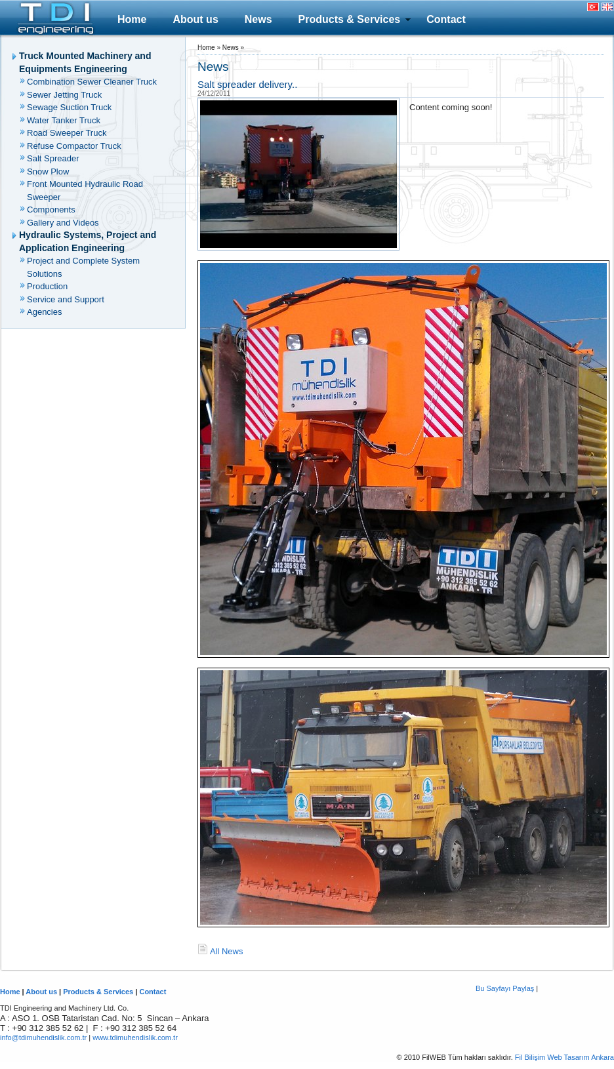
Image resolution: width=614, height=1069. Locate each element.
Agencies (44, 312)
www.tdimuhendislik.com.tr (135, 1037)
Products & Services (349, 19)
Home (131, 19)
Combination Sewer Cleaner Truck (92, 82)
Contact (446, 19)
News (258, 19)
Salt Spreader (53, 158)
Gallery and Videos (63, 223)
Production (47, 286)
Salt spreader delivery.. (247, 84)
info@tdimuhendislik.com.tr (43, 1037)
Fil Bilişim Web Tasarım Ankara (564, 1057)
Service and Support (65, 299)
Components (51, 209)
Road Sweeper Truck (66, 133)
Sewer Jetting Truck (64, 95)
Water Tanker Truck (63, 120)
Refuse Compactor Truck (74, 146)
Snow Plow (48, 171)
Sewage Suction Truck (69, 107)
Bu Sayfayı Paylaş (505, 988)
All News (226, 951)
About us (195, 19)
